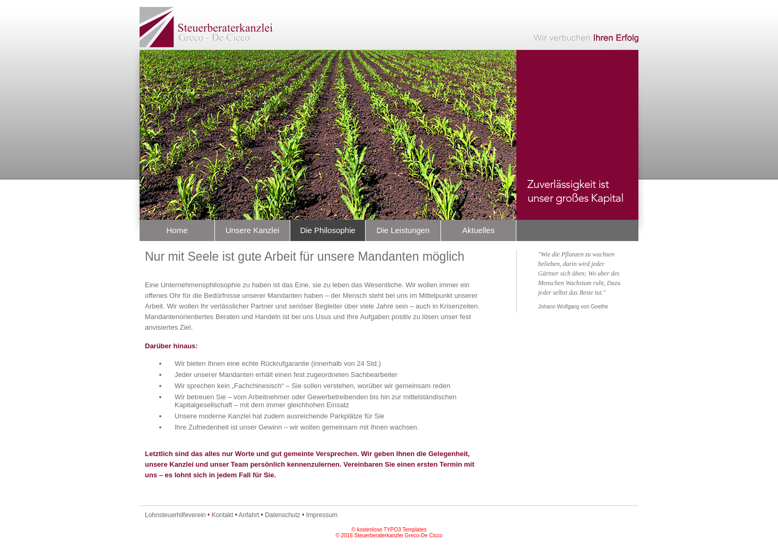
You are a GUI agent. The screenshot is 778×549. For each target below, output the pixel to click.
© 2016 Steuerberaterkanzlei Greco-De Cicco (388, 535)
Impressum (322, 515)
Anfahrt (249, 515)
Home (176, 230)
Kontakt (223, 515)
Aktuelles (478, 230)
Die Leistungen (402, 230)
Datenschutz (282, 515)
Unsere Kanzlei (253, 230)
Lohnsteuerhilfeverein (175, 515)
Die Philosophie (327, 230)
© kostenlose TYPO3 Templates (389, 530)
